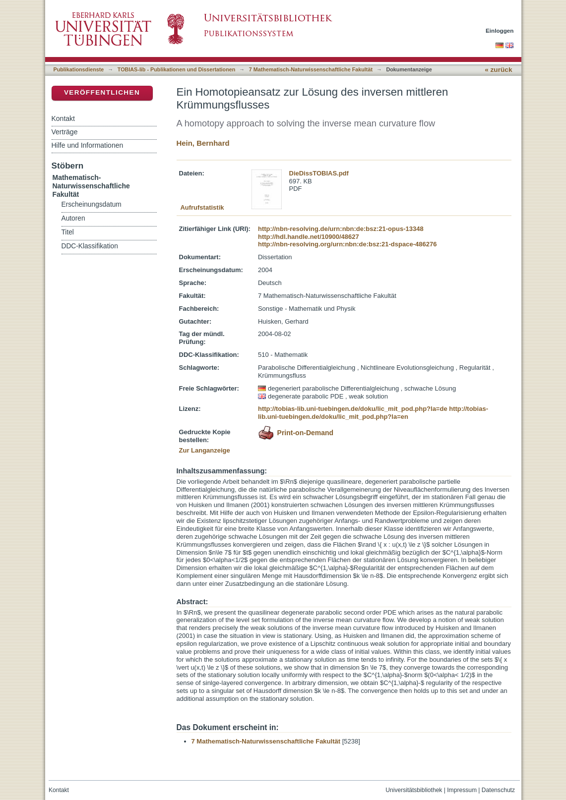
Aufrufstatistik (202, 207)
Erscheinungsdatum (92, 204)
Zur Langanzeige (204, 450)
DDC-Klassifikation (90, 246)
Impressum (462, 790)
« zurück (498, 69)
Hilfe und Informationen (88, 145)
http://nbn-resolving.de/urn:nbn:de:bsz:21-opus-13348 (341, 228)
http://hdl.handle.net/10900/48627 (308, 236)
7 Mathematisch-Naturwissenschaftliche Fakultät (311, 69)
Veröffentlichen (102, 92)
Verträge (65, 132)
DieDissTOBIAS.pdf (319, 173)
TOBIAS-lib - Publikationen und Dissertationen (177, 69)
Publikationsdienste (79, 69)
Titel (68, 232)
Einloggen (500, 30)
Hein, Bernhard (203, 143)
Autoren (73, 218)
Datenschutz (498, 790)
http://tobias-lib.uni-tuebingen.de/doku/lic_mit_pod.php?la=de (352, 408)
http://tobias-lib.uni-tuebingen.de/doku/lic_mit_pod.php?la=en (373, 412)
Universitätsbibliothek (413, 790)
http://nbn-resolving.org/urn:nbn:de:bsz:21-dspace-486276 (347, 244)
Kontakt (63, 118)
